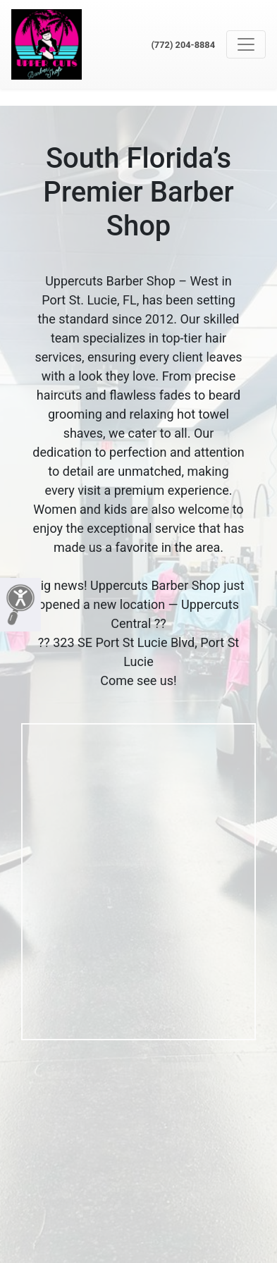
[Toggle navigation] (246, 44)
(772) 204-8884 (183, 44)
